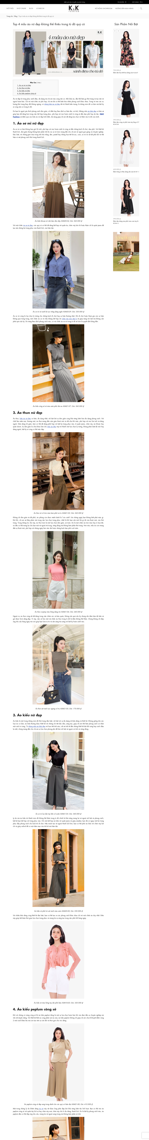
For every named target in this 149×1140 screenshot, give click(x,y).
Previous (115, 31)
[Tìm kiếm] (141, 8)
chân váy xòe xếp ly (69, 318)
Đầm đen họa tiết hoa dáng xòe (125, 122)
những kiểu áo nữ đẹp (52, 104)
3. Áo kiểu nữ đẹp (23, 91)
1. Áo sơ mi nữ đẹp (24, 85)
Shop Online (21, 8)
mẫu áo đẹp (51, 426)
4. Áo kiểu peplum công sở (26, 93)
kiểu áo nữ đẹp (25, 418)
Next (118, 31)
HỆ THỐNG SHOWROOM (103, 8)
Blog (31, 8)
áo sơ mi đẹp (28, 225)
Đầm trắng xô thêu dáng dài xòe (126, 221)
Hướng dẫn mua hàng (124, 8)
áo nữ (41, 1108)
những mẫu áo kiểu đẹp (36, 726)
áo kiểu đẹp (92, 111)
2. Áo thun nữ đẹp (23, 88)
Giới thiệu (10, 8)
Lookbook (40, 8)
